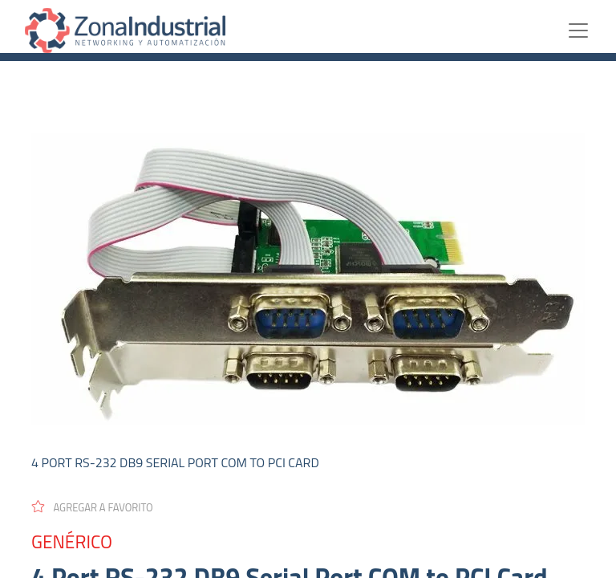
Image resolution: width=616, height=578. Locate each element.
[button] (99, 506)
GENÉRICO (71, 542)
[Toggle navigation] (578, 30)
